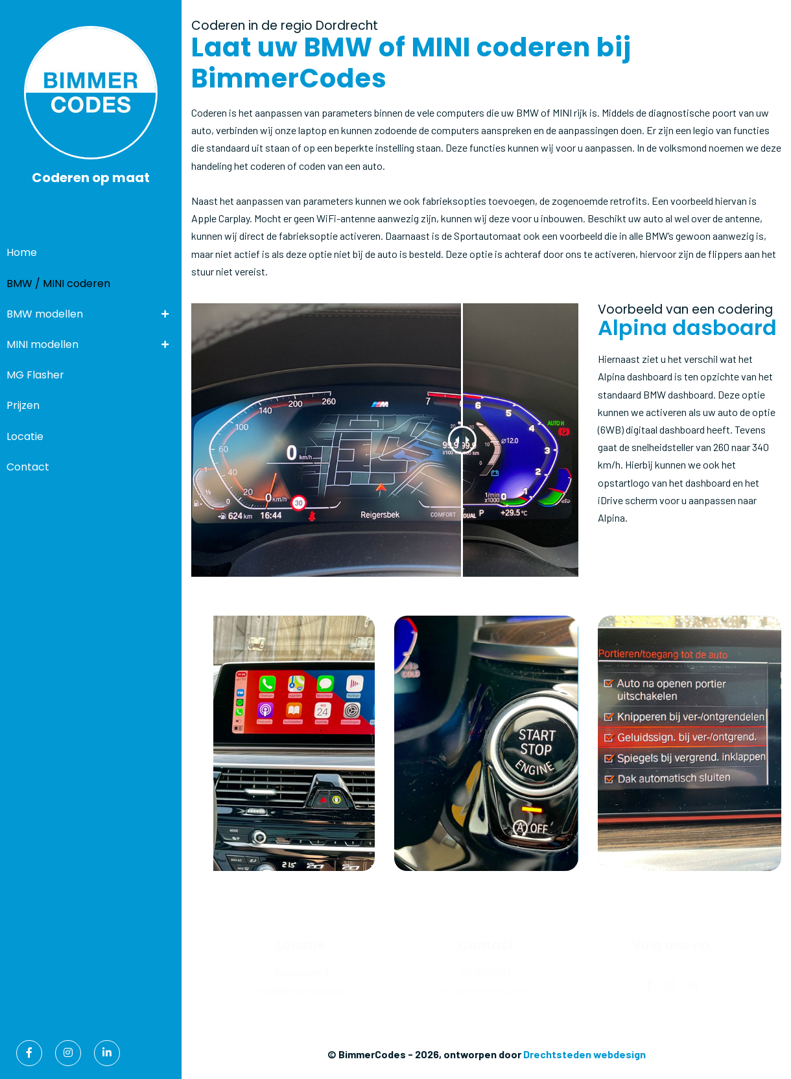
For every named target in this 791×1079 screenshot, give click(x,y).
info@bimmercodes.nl (486, 990)
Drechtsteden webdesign (584, 1054)
